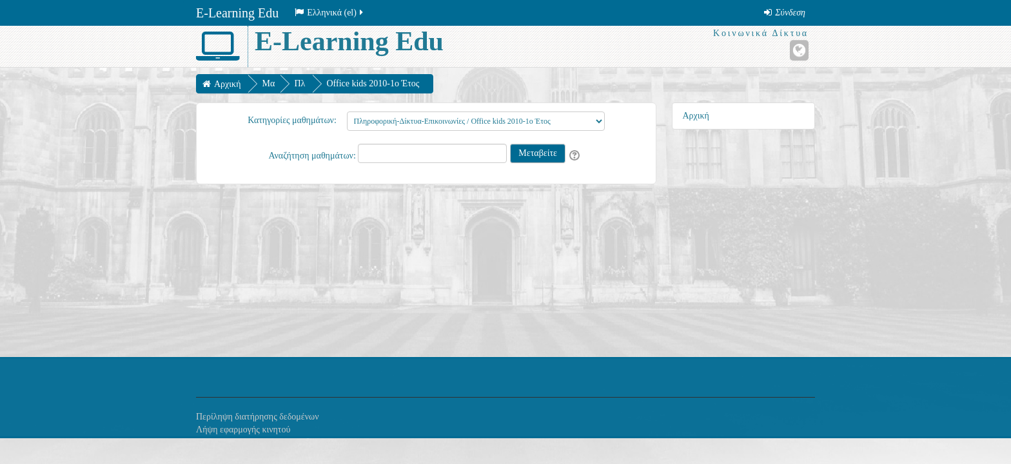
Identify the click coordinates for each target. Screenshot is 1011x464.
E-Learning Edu (237, 13)
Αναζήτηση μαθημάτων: (313, 155)
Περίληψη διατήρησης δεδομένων (257, 416)
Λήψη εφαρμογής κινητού (243, 429)
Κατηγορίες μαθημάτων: (292, 120)
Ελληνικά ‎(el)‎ (330, 12)
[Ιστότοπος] (799, 50)
